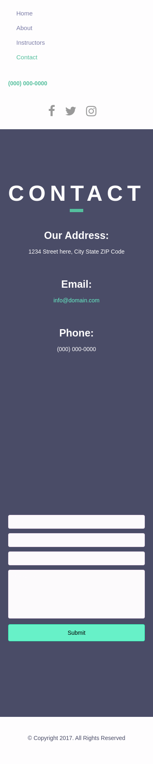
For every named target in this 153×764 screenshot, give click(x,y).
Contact (27, 57)
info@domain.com (76, 300)
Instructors (30, 42)
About (24, 27)
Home (24, 13)
